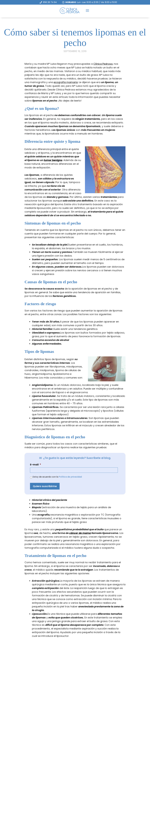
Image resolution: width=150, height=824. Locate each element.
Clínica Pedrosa (93, 786)
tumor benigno (53, 156)
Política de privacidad (70, 473)
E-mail (35, 461)
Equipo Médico (92, 808)
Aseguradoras (92, 816)
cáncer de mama (80, 529)
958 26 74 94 (50, 2)
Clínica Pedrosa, (103, 60)
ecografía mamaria (66, 78)
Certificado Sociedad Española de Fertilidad (110, 794)
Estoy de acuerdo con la (57, 473)
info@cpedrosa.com (16, 809)
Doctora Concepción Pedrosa (101, 801)
